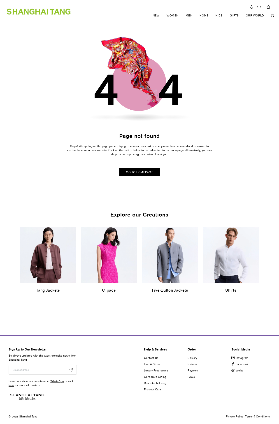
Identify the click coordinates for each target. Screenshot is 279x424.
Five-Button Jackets (170, 290)
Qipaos (109, 290)
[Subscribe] (71, 370)
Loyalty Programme (156, 370)
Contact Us (151, 357)
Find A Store (152, 364)
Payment (193, 370)
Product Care (152, 389)
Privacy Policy (234, 416)
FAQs (191, 376)
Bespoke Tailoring (155, 383)
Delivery (192, 357)
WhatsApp (57, 381)
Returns (192, 364)
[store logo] (39, 11)
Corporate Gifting (155, 376)
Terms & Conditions (257, 416)
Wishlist (259, 7)
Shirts (230, 290)
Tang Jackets (48, 290)
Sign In (251, 7)
